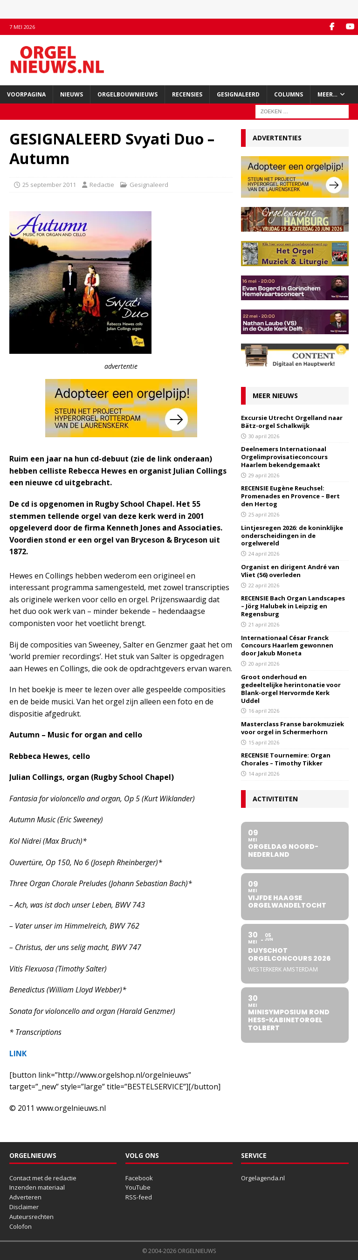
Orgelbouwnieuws (127, 94)
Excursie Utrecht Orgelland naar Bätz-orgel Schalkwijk (292, 421)
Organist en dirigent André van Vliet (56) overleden (290, 571)
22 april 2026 (263, 585)
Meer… (327, 94)
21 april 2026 (263, 624)
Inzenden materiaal (37, 1187)
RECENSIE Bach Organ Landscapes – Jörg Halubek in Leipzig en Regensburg (293, 606)
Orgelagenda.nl (263, 1177)
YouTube (138, 1187)
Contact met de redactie (42, 1177)
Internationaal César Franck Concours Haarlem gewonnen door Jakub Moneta (287, 645)
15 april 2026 (263, 742)
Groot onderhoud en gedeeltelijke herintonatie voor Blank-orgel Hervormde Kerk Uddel (291, 689)
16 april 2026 (263, 710)
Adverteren (25, 1197)
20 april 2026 (263, 663)
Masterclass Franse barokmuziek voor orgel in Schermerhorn (292, 728)
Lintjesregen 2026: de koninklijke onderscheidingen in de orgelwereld (292, 535)
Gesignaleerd (238, 94)
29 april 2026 (263, 475)
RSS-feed (138, 1197)
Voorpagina (26, 94)
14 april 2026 (263, 773)
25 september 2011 (49, 184)
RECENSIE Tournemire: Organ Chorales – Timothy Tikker (285, 759)
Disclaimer (24, 1207)
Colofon (20, 1226)
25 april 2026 (263, 514)
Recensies (187, 94)
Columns (288, 94)
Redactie (102, 184)
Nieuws (71, 94)
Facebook (139, 1177)
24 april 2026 (263, 553)
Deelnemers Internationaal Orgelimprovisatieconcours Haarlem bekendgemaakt (284, 457)
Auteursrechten (31, 1216)
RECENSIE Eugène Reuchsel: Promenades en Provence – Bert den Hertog (290, 496)
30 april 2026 (263, 435)
